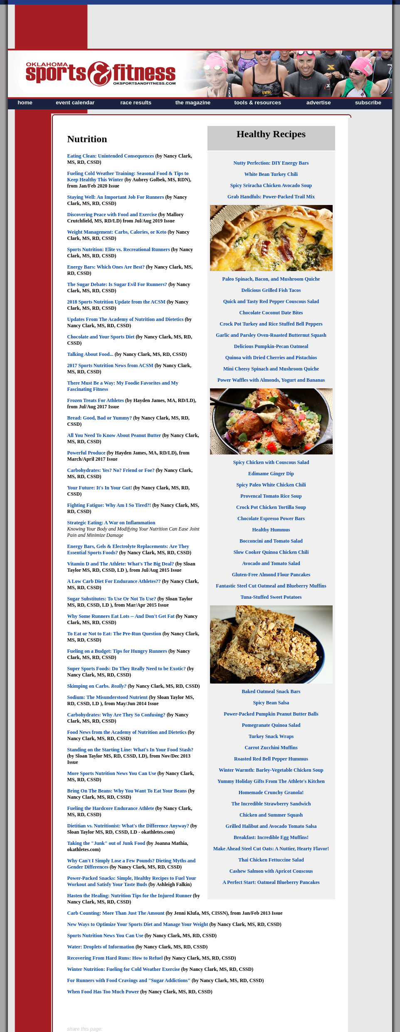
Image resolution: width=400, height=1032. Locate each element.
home (24, 102)
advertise (318, 102)
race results (135, 102)
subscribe (368, 102)
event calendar (75, 102)
